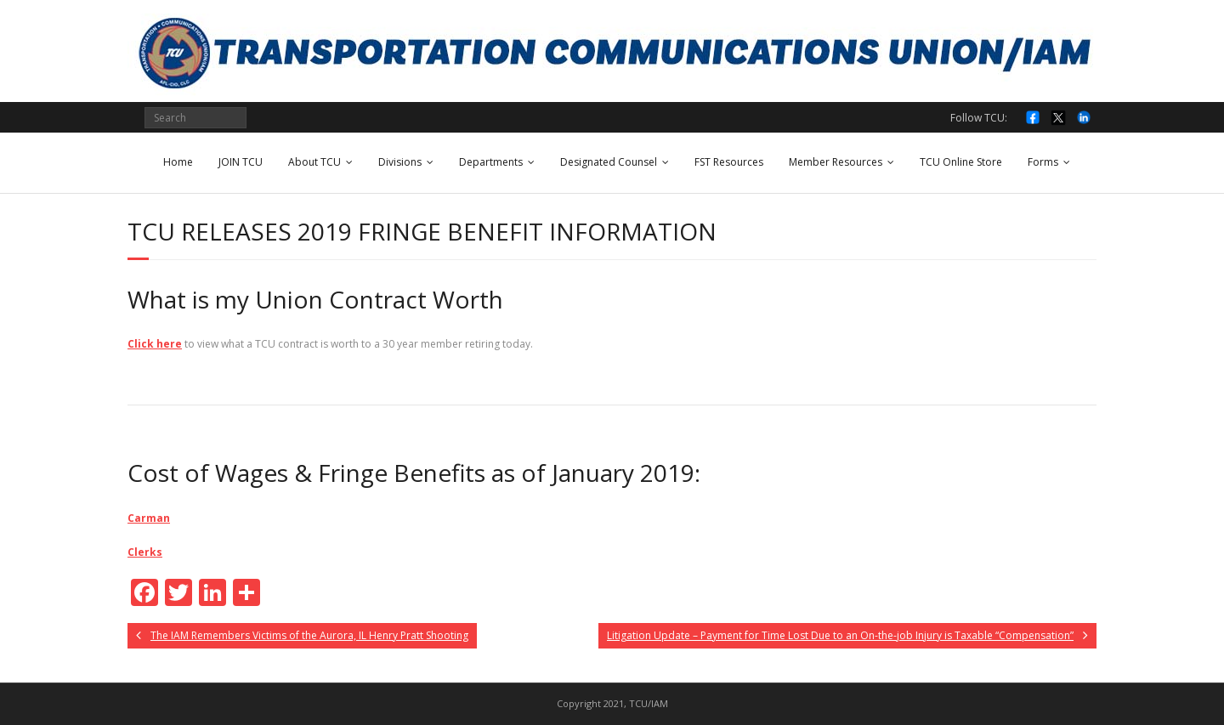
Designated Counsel (608, 162)
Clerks (145, 552)
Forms (1043, 162)
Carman (149, 518)
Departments (491, 162)
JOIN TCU (240, 162)
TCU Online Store (961, 162)
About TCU (314, 162)
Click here (155, 344)
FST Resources (728, 162)
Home (178, 162)
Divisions (400, 162)
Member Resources (835, 162)
